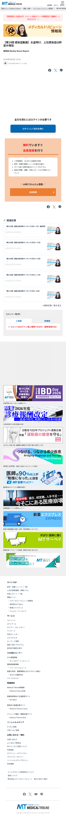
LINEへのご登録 (13, 730)
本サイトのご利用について (17, 746)
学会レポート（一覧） (15, 594)
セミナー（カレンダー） (16, 627)
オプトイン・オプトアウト (17, 753)
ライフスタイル (13, 678)
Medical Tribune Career (19, 708)
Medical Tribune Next (18, 717)
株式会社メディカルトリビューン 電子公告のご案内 (27, 779)
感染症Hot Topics (16, 604)
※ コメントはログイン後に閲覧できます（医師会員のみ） (33, 326)
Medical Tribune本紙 (17, 691)
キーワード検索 (13, 641)
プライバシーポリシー (15, 757)
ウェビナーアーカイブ (18, 611)
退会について (13, 775)
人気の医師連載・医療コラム (18, 590)
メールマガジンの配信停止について (21, 772)
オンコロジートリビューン (20, 661)
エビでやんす (12, 638)
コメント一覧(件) (13, 314)
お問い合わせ (12, 739)
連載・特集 (26, 8)
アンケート (11, 631)
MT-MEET (13, 700)
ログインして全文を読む (33, 128)
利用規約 (10, 750)
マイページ (11, 620)
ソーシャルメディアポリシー (18, 760)
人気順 (19, 320)
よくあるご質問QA (14, 743)
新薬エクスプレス (16, 607)
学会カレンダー (13, 634)
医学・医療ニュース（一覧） (18, 587)
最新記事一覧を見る (51, 305)
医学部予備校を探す (14, 648)
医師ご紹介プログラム (15, 644)
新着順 (47, 320)
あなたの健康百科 (16, 675)
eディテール (11, 624)
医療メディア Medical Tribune (11, 8)
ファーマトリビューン (18, 668)
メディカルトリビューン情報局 (43, 8)
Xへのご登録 (11, 726)
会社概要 (10, 763)
